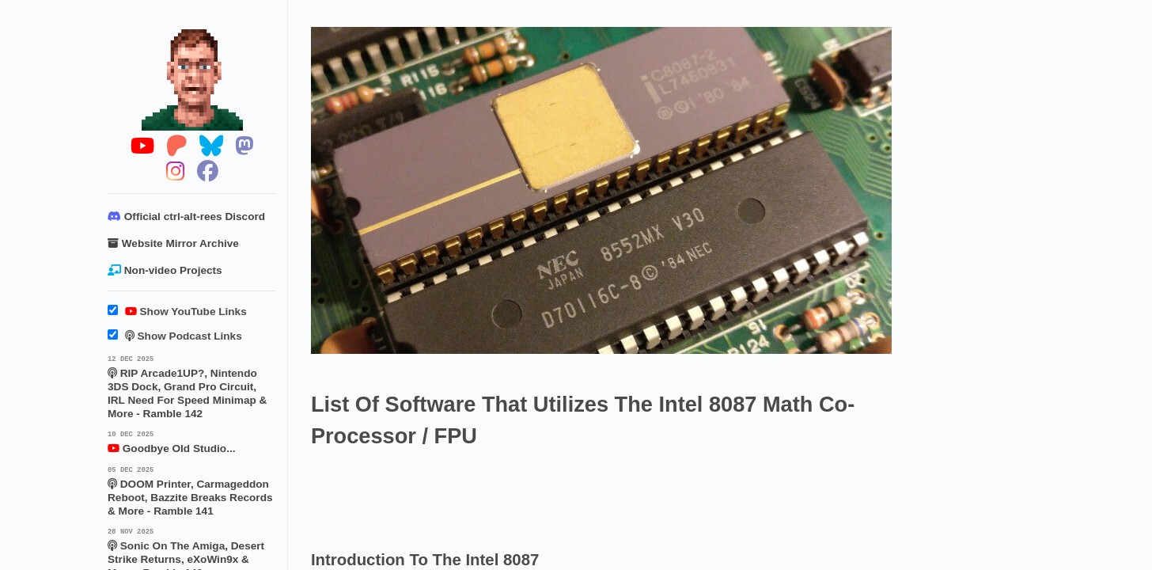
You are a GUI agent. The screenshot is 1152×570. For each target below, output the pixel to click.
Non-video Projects (165, 270)
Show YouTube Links (177, 311)
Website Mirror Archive (173, 243)
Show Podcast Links (175, 336)
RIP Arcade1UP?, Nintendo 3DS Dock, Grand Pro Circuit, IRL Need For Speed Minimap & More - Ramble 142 (192, 386)
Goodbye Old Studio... (192, 441)
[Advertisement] (599, 494)
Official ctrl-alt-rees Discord (186, 216)
